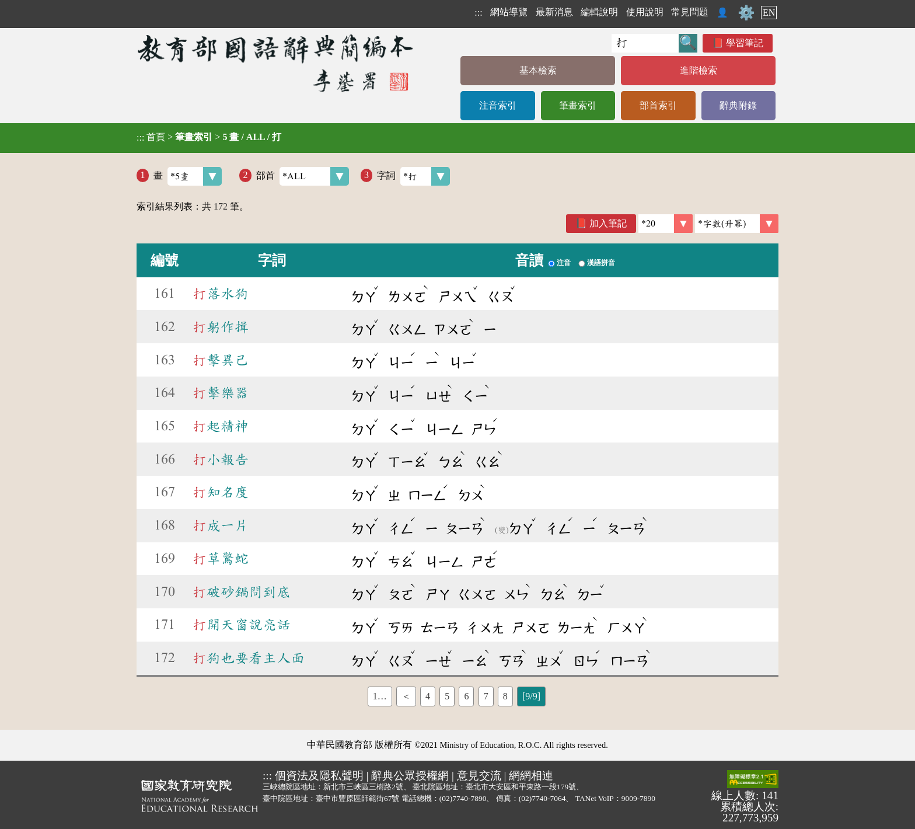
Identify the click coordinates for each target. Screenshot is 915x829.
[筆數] (665, 223)
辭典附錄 (738, 105)
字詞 (413, 176)
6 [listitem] (466, 696)
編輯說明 (599, 12)
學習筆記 (744, 43)
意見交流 (479, 775)
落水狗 (221, 294)
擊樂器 (221, 393)
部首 (302, 176)
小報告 (221, 459)
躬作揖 (221, 327)
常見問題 (689, 12)
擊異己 (221, 360)
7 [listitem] (486, 696)
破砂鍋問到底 (242, 592)
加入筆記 (608, 223)
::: (478, 13)
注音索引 (497, 105)
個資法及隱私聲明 (319, 775)
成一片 (221, 525)
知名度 (221, 492)
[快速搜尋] (645, 43)
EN (769, 13)
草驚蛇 (221, 559)
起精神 (221, 426)
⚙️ (746, 12)
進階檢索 (698, 70)
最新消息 (554, 12)
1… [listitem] (380, 696)
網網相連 (531, 775)
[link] (736, 223)
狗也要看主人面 (249, 658)
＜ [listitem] (406, 696)
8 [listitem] (505, 696)
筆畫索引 (577, 105)
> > (209, 137)
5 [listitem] (447, 696)
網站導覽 (509, 12)
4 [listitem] (427, 696)
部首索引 (658, 105)
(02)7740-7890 (463, 798)
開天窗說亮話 (242, 625)
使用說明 (644, 12)
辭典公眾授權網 (410, 775)
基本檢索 (538, 70)
